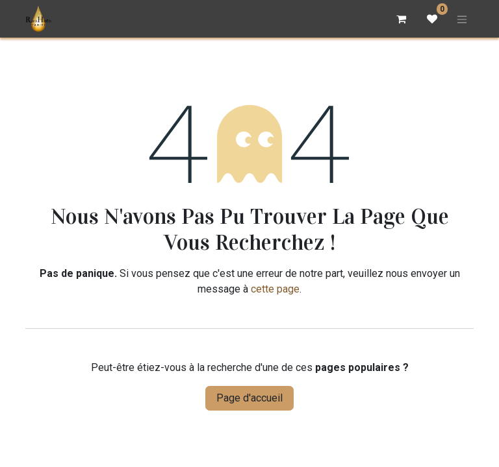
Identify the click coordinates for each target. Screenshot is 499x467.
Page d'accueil (249, 398)
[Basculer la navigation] (462, 18)
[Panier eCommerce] (401, 19)
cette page (275, 289)
